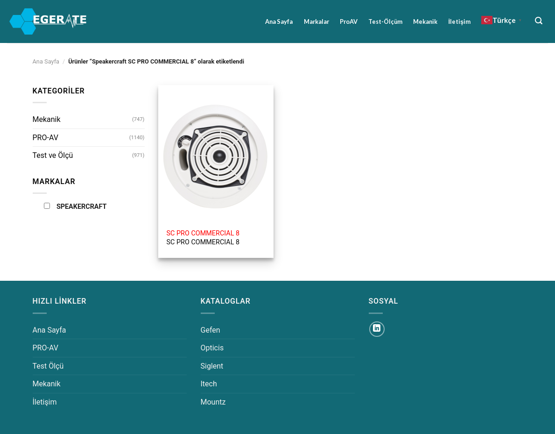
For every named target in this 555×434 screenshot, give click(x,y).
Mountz (213, 402)
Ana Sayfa (279, 21)
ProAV (349, 21)
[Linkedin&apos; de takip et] (377, 329)
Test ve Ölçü (53, 155)
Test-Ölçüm (385, 21)
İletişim (459, 21)
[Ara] (539, 20)
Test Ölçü (48, 366)
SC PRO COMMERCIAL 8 (203, 237)
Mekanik (425, 21)
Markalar (316, 21)
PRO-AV (45, 137)
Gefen (210, 330)
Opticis (212, 347)
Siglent (212, 366)
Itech (209, 383)
